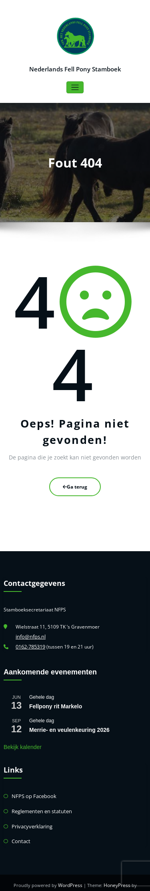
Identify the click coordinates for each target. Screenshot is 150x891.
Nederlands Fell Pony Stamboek (75, 69)
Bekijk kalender (23, 744)
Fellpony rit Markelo (55, 704)
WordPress (57, 881)
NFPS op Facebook (32, 793)
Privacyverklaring (31, 823)
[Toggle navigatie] (75, 87)
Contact (20, 837)
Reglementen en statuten (40, 808)
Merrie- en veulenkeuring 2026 (69, 728)
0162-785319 (30, 644)
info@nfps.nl (29, 635)
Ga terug (75, 486)
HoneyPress (102, 881)
